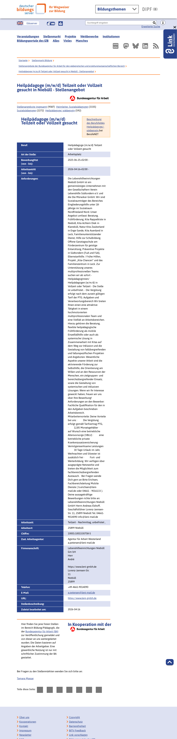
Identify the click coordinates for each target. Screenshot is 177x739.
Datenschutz (76, 721)
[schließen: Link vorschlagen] (175, 27)
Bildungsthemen (111, 9)
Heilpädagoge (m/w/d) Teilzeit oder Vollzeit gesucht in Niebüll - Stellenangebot (56, 71)
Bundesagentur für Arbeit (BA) (41, 631)
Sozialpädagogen (26, 110)
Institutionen (111, 36)
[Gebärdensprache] (51, 23)
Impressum (25, 730)
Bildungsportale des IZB (33, 40)
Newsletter (25, 734)
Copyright (74, 717)
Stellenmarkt (52, 36)
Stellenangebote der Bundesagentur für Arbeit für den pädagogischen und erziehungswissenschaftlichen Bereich (72, 66)
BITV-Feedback (77, 730)
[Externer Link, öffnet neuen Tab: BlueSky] (135, 46)
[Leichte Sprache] (60, 23)
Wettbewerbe (89, 36)
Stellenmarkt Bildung (42, 60)
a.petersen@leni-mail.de (81, 592)
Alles (56, 40)
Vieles (67, 40)
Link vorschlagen (78, 734)
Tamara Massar (25, 678)
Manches (82, 40)
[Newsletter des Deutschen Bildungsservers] (115, 46)
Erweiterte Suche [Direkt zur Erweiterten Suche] (150, 26)
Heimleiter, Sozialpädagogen (72, 106)
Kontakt (23, 726)
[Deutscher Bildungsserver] (43, 9)
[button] (170, 662)
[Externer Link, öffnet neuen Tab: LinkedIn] (145, 46)
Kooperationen (27, 721)
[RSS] (155, 46)
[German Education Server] (28, 23)
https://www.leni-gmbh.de (82, 598)
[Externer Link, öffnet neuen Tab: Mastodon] (126, 46)
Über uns (24, 717)
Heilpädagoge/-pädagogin (60, 110)
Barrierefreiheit (77, 726)
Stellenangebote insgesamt (32, 106)
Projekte (70, 36)
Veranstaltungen (28, 36)
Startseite (23, 60)
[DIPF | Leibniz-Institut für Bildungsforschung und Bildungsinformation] (150, 9)
